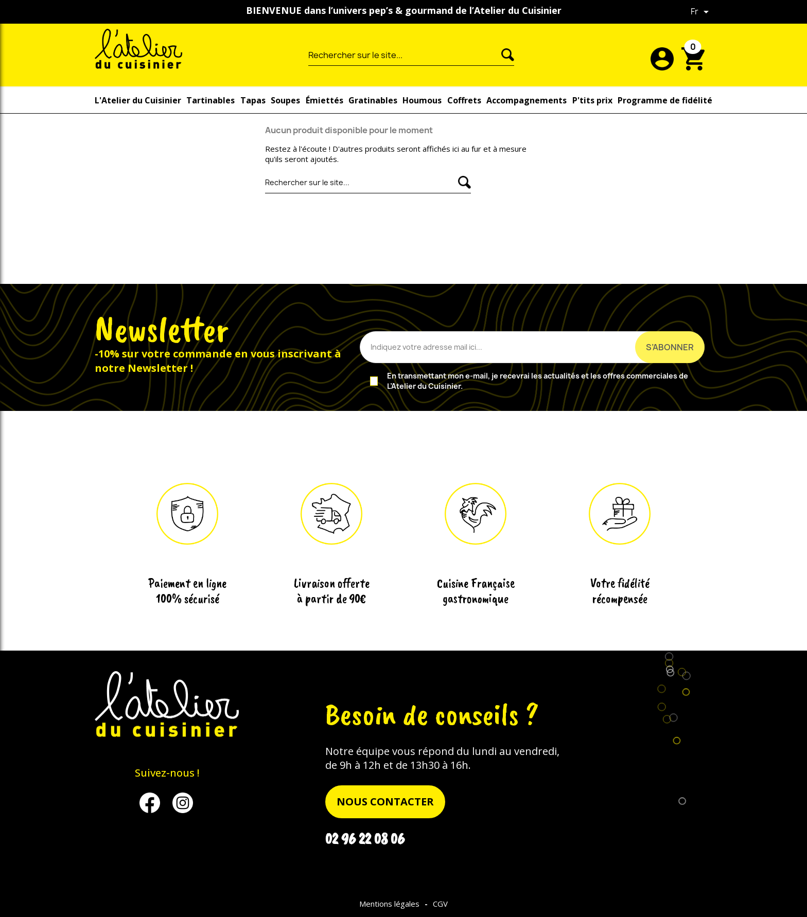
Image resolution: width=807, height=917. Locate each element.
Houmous (422, 100)
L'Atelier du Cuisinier (138, 100)
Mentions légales (389, 903)
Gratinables (372, 100)
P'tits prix (592, 100)
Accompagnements (526, 100)
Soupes (285, 100)
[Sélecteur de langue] (701, 12)
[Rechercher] (404, 55)
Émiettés (324, 100)
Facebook (154, 803)
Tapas (253, 100)
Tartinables (210, 100)
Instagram (187, 803)
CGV (440, 903)
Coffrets (464, 100)
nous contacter (385, 801)
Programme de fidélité (665, 100)
